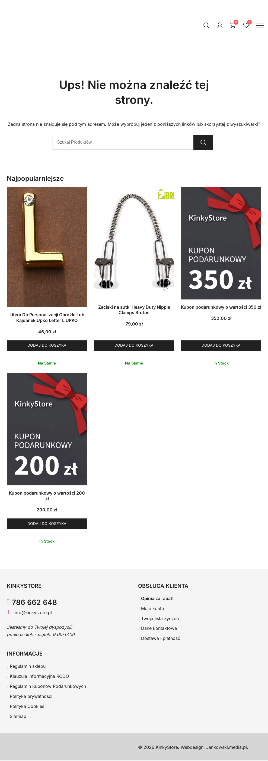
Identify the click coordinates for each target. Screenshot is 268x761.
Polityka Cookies (25, 706)
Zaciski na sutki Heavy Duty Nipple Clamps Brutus (134, 309)
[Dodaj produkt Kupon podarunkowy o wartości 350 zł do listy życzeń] (252, 289)
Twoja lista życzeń (158, 618)
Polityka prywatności (29, 696)
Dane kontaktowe (157, 628)
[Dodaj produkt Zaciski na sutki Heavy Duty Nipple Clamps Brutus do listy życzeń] (165, 289)
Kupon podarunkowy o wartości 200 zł (47, 495)
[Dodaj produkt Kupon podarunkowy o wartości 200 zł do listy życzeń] (78, 475)
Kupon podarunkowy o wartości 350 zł (221, 307)
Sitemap (16, 716)
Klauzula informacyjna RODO (38, 676)
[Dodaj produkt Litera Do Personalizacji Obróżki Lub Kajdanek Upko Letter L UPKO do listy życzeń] (78, 297)
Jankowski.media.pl (226, 747)
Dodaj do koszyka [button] (47, 345)
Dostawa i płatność (159, 638)
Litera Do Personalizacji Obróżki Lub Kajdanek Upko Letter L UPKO (46, 317)
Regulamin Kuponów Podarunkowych (46, 686)
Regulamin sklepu (26, 666)
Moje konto (151, 608)
